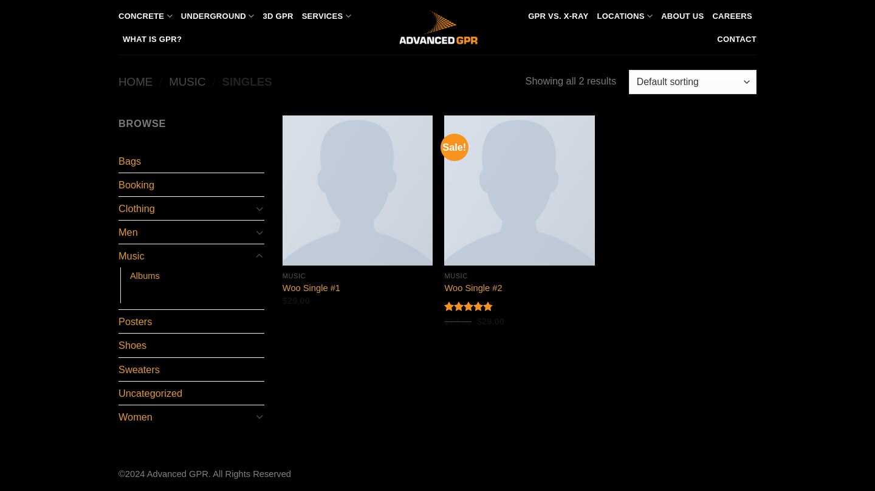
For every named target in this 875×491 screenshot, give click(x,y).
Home (135, 81)
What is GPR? (152, 39)
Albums (145, 276)
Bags (129, 161)
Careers (732, 16)
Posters (135, 321)
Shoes (132, 345)
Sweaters (139, 369)
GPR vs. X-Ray (558, 16)
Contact (737, 39)
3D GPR (277, 16)
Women (135, 416)
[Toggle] (259, 208)
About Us (682, 16)
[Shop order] (693, 82)
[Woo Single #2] (519, 190)
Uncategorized (150, 393)
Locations (625, 16)
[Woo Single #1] (358, 190)
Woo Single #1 (311, 288)
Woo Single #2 (473, 288)
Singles (146, 294)
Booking (136, 184)
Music (187, 81)
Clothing (136, 208)
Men (128, 232)
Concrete (145, 16)
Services (326, 16)
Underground (218, 16)
